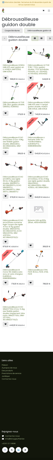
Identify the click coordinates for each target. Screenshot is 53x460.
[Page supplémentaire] (25, 450)
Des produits (7, 371)
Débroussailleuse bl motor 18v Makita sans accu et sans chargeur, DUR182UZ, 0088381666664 (13, 274)
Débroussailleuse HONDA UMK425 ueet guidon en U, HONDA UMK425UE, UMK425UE (13, 68)
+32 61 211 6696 (9, 443)
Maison (5, 365)
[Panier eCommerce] (43, 10)
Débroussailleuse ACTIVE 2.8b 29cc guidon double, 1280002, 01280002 (14, 104)
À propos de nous (9, 368)
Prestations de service (11, 373)
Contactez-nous (9, 379)
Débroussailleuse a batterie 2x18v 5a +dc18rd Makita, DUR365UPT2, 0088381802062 (36, 141)
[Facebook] (5, 450)
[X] (12, 450)
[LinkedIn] (18, 450)
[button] (5, 78)
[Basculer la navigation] (49, 10)
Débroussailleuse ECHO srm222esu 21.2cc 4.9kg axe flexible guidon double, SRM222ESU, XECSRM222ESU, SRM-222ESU (13, 142)
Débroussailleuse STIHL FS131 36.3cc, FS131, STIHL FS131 (38, 272)
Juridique (6, 376)
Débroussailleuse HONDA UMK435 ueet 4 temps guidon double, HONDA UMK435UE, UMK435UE (39, 105)
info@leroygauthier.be (14, 439)
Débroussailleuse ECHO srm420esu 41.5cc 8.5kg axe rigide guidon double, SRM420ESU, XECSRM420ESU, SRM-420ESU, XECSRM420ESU (39, 182)
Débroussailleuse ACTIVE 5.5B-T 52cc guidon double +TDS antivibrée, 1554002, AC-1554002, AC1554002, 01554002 (38, 69)
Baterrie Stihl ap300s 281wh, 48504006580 (37, 221)
